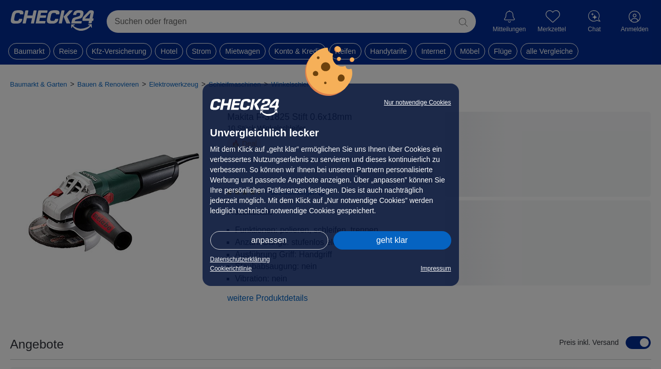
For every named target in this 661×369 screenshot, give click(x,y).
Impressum (435, 268)
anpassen (269, 240)
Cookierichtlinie (231, 268)
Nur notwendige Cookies (417, 102)
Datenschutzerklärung (240, 259)
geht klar (392, 240)
